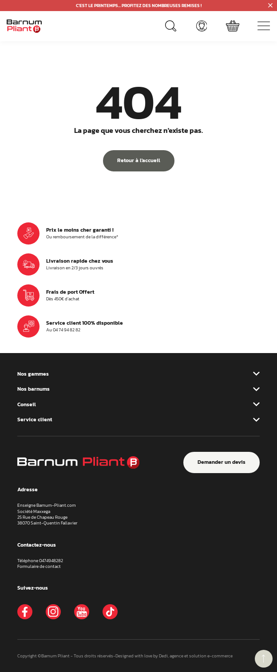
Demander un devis (221, 462)
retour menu (264, 659)
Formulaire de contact (39, 566)
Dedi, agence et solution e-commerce (196, 656)
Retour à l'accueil (138, 160)
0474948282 (51, 560)
